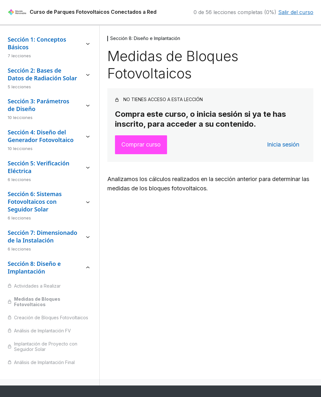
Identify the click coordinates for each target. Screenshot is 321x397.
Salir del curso (295, 12)
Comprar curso (141, 144)
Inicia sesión (283, 144)
